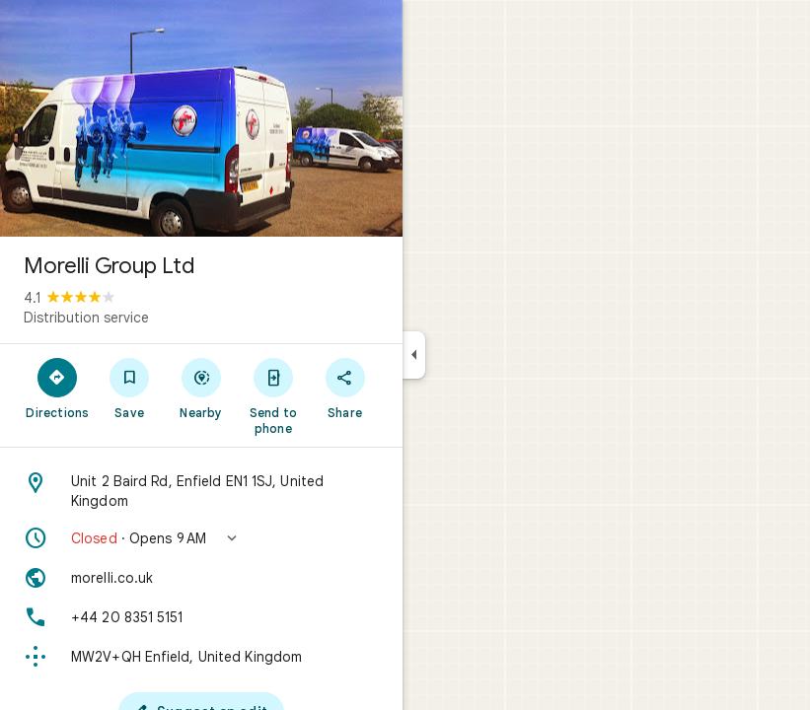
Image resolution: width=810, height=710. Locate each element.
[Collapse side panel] (414, 355)
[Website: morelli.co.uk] (201, 578)
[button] (201, 538)
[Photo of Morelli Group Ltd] (201, 118)
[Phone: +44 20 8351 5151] (201, 617)
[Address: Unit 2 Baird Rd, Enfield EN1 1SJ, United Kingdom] (201, 491)
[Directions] (58, 387)
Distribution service (86, 317)
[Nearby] (202, 387)
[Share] (345, 387)
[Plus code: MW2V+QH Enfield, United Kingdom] (201, 656)
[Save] (130, 387)
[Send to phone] (273, 395)
